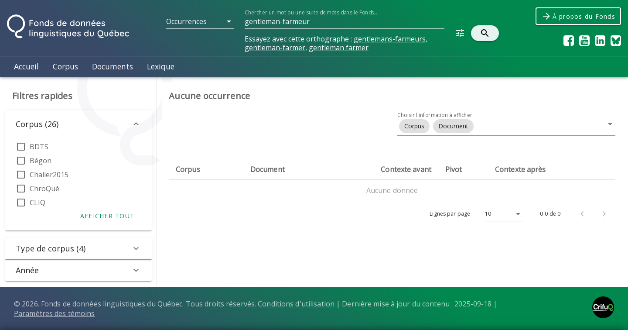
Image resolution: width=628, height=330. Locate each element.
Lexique (160, 66)
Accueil (26, 66)
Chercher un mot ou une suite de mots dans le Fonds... (311, 12)
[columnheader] (206, 169)
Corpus (65, 66)
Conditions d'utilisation (296, 304)
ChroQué (44, 188)
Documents (112, 66)
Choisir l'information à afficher (434, 115)
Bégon (40, 160)
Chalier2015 (49, 174)
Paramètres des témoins (54, 313)
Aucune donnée (392, 190)
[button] (200, 21)
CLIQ (37, 202)
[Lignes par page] (502, 214)
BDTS (39, 146)
